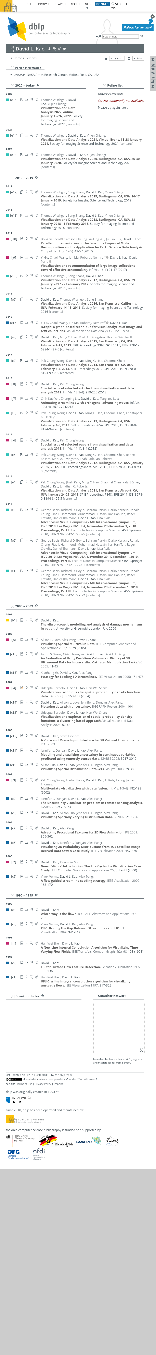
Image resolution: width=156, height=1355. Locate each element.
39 (11, 1178)
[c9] (88, 1050)
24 (11, 1103)
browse (44, 4)
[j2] (64, 1130)
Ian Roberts (34, 1165)
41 (11, 1187)
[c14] (65, 1050)
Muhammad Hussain (43, 1077)
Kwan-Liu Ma (35, 1130)
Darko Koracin (36, 1081)
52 (11, 1236)
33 (11, 1144)
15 (11, 1063)
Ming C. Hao (34, 1068)
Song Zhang (37, 1236)
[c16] (65, 1103)
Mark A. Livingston (39, 1112)
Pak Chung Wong (38, 1219)
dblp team (66, 1261)
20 (11, 1086)
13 (11, 1054)
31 (11, 1135)
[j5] (64, 1117)
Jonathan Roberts (40, 1170)
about (75, 4)
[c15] (71, 1144)
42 (11, 1192)
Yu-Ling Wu (34, 1223)
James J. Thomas (37, 1196)
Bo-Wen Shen (35, 1178)
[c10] (81, 1050)
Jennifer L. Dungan (39, 1050)
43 (11, 1196)
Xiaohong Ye (34, 1227)
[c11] (73, 1050)
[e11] (98, 1037)
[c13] (71, 1010)
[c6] (101, 1050)
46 (11, 1210)
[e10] (106, 1214)
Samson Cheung (37, 1032)
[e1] (77, 1001)
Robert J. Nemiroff (38, 1139)
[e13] (82, 1037)
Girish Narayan (36, 1135)
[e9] (114, 1214)
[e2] (71, 1001)
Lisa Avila (32, 1001)
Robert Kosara (36, 1086)
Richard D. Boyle (37, 1019)
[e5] (77, 1028)
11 (11, 1045)
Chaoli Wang (37, 1210)
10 (11, 1041)
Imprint (58, 1269)
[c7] (114, 1144)
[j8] (71, 1219)
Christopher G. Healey (41, 1072)
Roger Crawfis (35, 1045)
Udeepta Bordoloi (38, 1010)
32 (11, 1139)
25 (11, 1108)
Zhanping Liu (35, 1108)
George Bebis (35, 1005)
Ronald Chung (35, 1041)
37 (11, 1165)
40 (11, 1183)
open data (58, 1265)
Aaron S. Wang (36, 1205)
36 (11, 1161)
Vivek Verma (34, 1201)
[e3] (65, 1001)
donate (102, 4)
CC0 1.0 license (85, 1265)
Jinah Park (33, 1152)
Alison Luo (33, 1121)
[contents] (48, 120)
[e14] (74, 1037)
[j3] (64, 1054)
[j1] (78, 1183)
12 (11, 1050)
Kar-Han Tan (34, 1187)
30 (11, 1130)
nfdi (88, 4)
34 (11, 1152)
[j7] (64, 1090)
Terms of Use (24, 1269)
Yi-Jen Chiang (35, 1037)
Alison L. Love (35, 1117)
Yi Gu (29, 1059)
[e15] (66, 1037)
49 (11, 1223)
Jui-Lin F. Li (33, 1099)
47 (11, 1214)
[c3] (132, 1144)
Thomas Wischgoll (38, 1214)
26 (11, 1112)
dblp (29, 4)
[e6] (71, 1028)
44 (11, 1201)
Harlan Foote (35, 1054)
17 (11, 1072)
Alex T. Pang (34, 1144)
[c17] (71, 1059)
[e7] (65, 1028)
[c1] (84, 1183)
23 (11, 1099)
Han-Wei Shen (36, 1183)
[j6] (82, 1219)
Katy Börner (34, 1014)
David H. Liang (36, 1103)
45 (11, 1205)
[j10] (65, 1032)
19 (11, 1081)
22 (11, 1095)
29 (11, 1126)
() (57, 247)
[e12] (90, 1037)
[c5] (126, 1144)
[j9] (64, 1059)
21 (11, 1090)
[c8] (95, 1050)
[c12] (65, 1023)
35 (11, 1157)
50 (11, 1227)
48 (11, 1219)
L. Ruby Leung (36, 1095)
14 (11, 1059)
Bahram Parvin (36, 1161)
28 (11, 1121)
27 (11, 1117)
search (60, 4)
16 (11, 1068)
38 (11, 1170)
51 (11, 1232)
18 (11, 1077)
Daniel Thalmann (38, 1192)
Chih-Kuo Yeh (35, 1232)
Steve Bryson (35, 1023)
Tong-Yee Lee (35, 1090)
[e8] (65, 1068)
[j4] (64, 1010)
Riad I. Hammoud (38, 1063)
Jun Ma (33, 1126)
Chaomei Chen (36, 1028)
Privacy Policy (43, 1269)
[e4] (65, 1014)
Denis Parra (34, 1157)
